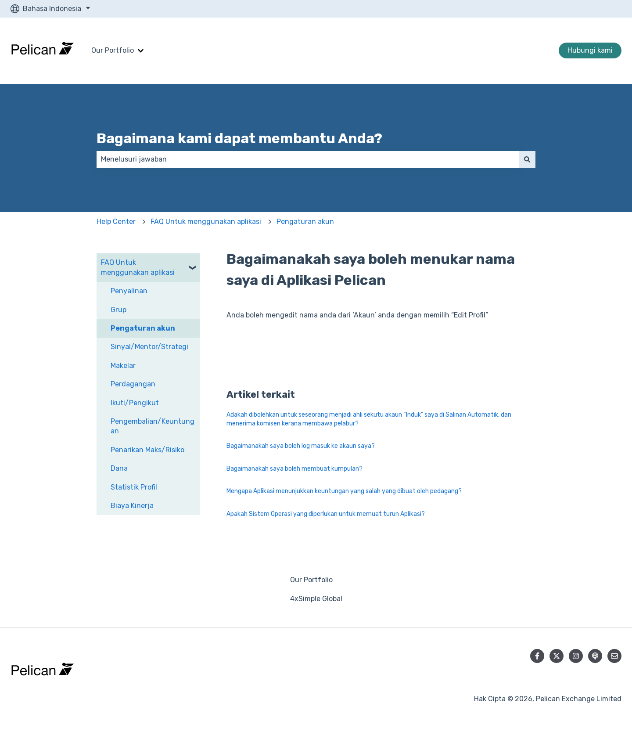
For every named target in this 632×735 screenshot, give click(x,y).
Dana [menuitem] (119, 468)
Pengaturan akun (305, 221)
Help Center (116, 221)
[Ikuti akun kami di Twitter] (556, 656)
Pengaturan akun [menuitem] (143, 328)
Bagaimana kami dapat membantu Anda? (239, 138)
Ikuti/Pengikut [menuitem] (135, 403)
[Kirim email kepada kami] (614, 656)
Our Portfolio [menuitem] (311, 580)
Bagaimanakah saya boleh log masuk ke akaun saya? (300, 446)
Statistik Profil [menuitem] (134, 487)
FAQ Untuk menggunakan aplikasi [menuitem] (138, 267)
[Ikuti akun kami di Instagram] (576, 656)
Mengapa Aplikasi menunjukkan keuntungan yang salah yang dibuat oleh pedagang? (344, 491)
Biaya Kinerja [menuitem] (132, 505)
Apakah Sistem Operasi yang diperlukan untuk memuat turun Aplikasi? (325, 514)
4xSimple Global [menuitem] (316, 598)
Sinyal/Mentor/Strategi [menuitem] (149, 346)
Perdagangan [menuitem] (133, 384)
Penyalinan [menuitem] (129, 291)
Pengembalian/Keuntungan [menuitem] (152, 426)
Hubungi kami (590, 50)
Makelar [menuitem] (123, 365)
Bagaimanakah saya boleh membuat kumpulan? (294, 468)
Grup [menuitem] (118, 310)
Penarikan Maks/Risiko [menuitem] (147, 450)
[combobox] (308, 159)
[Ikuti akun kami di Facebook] (537, 656)
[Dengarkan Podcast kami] (595, 656)
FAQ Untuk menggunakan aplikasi (206, 221)
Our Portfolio (112, 50)
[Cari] (527, 159)
